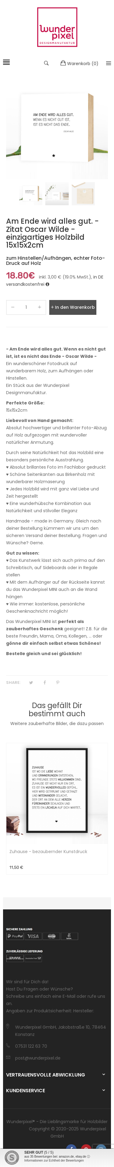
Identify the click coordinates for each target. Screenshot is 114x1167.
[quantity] (26, 307)
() (79, 63)
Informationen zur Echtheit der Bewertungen (54, 1160)
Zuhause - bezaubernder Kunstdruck (48, 852)
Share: (13, 682)
